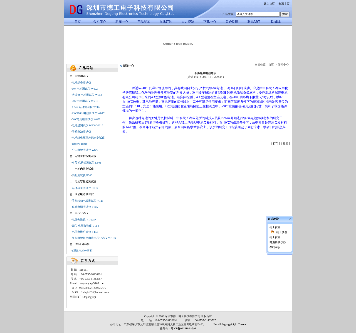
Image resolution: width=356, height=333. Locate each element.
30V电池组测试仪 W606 (86, 119)
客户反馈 (231, 21)
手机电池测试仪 (81, 131)
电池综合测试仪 (81, 82)
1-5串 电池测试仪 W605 (86, 107)
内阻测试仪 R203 (82, 175)
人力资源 (187, 21)
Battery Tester (79, 143)
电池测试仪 (81, 76)
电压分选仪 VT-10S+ (84, 219)
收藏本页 (284, 3)
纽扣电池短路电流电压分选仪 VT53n (94, 238)
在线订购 (165, 21)
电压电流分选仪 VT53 (85, 231)
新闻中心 (121, 21)
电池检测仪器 (277, 229)
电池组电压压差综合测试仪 (88, 137)
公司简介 (99, 21)
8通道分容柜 (82, 244)
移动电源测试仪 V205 (85, 206)
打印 (275, 143)
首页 (77, 21)
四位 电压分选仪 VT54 (85, 225)
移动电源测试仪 (84, 194)
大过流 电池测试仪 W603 (87, 94)
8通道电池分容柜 (82, 250)
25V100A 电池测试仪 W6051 (89, 113)
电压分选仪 (81, 213)
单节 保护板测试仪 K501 (86, 162)
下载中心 (209, 21)
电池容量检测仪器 (85, 181)
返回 (285, 143)
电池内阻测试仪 (84, 168)
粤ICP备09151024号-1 (183, 328)
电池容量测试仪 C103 (85, 188)
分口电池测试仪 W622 (85, 150)
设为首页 (269, 3)
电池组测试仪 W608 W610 (87, 125)
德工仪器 (274, 214)
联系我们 (253, 21)
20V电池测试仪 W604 (85, 101)
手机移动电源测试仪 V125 (87, 200)
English (276, 21)
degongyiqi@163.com (92, 283)
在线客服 (274, 234)
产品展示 (143, 21)
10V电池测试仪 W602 (85, 88)
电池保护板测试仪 (85, 156)
